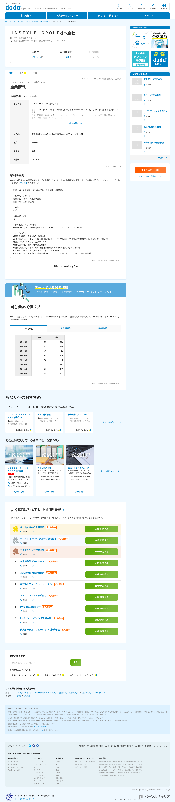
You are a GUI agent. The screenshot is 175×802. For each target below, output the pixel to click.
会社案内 (134, 789)
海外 (57, 783)
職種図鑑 (113, 775)
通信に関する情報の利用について (98, 746)
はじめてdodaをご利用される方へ (150, 176)
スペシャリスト (39, 775)
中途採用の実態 (111, 772)
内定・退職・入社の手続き (118, 767)
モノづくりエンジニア (41, 764)
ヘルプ (165, 746)
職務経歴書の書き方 (132, 761)
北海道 (58, 761)
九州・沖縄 (59, 781)
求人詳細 (23, 183)
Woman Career (39, 783)
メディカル (38, 767)
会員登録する (150, 170)
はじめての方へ (13, 761)
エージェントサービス (15, 767)
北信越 (58, 772)
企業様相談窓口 (40, 726)
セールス (37, 770)
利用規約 (82, 746)
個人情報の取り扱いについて (25, 799)
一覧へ (161, 158)
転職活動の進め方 (105, 761)
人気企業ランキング (108, 770)
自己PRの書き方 (117, 764)
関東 (19, 696)
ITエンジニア (38, 761)
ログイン (164, 8)
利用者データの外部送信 (135, 746)
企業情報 (121, 775)
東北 (57, 764)
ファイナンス (38, 772)
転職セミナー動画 (81, 767)
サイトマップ (156, 746)
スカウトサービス (14, 770)
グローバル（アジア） (41, 781)
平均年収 (120, 770)
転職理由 (135, 770)
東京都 (27, 696)
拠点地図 (143, 789)
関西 (57, 775)
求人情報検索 (12, 764)
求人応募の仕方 (130, 764)
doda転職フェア (80, 764)
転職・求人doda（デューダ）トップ (17, 21)
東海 (57, 770)
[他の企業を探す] (38, 662)
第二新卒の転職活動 (135, 767)
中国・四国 (59, 778)
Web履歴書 (141, 8)
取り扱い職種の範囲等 (118, 746)
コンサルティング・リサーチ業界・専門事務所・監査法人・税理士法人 (48, 692)
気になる (131, 8)
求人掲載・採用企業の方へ (158, 789)
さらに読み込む (109, 422)
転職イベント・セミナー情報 (85, 761)
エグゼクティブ (39, 778)
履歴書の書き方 (118, 761)
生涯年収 (128, 770)
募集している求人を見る (66, 266)
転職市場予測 (132, 772)
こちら (41, 730)
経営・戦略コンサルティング (94, 692)
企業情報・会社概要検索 (40, 21)
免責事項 (148, 746)
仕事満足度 (122, 772)
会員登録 (153, 8)
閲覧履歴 (119, 8)
